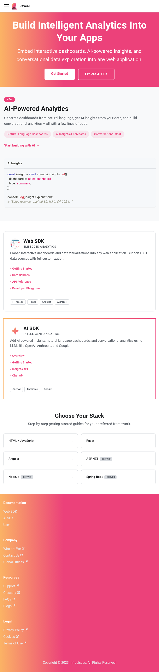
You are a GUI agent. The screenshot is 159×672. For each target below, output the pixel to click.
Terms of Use (14, 643)
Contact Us (13, 555)
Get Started (59, 74)
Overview (18, 356)
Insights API (20, 369)
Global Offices (15, 562)
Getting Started (22, 268)
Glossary (11, 593)
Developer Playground (26, 288)
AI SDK (8, 518)
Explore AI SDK (96, 74)
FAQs (9, 599)
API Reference (21, 281)
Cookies (11, 637)
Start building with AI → (21, 145)
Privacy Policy (15, 630)
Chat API (18, 375)
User (6, 525)
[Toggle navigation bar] (6, 6)
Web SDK (10, 511)
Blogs (9, 606)
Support (11, 586)
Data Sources (21, 275)
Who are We (13, 549)
